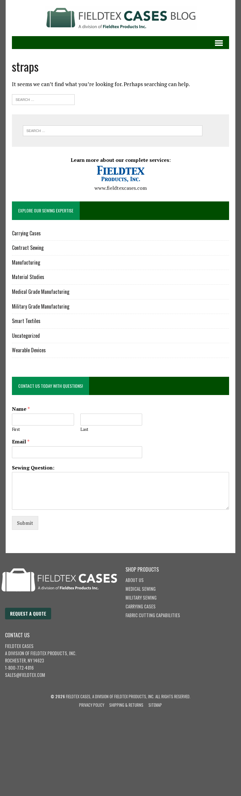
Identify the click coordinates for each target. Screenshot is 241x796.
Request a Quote (28, 613)
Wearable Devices (29, 350)
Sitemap (155, 705)
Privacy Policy (91, 705)
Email (20, 441)
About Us (135, 580)
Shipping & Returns (126, 705)
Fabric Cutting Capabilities (153, 615)
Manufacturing (26, 262)
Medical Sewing (141, 588)
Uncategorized (26, 335)
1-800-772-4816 (19, 667)
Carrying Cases (26, 233)
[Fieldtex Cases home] (65, 604)
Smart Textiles (26, 321)
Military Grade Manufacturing (40, 306)
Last (84, 429)
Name (21, 409)
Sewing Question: (33, 467)
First (16, 429)
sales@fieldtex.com (25, 675)
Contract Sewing (28, 247)
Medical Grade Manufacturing (40, 291)
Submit (25, 522)
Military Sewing (141, 597)
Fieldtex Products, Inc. (53, 653)
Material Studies (28, 277)
